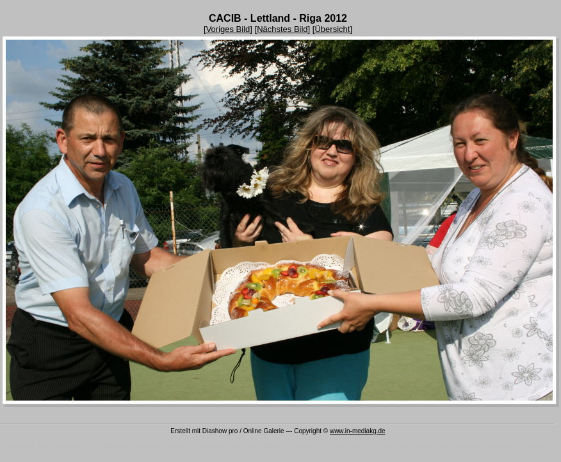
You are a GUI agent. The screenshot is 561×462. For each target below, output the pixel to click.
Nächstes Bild (282, 29)
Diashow (177, 445)
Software (272, 445)
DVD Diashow (59, 445)
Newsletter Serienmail (514, 445)
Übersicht (332, 29)
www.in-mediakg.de (358, 430)
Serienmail (380, 445)
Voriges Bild (228, 29)
